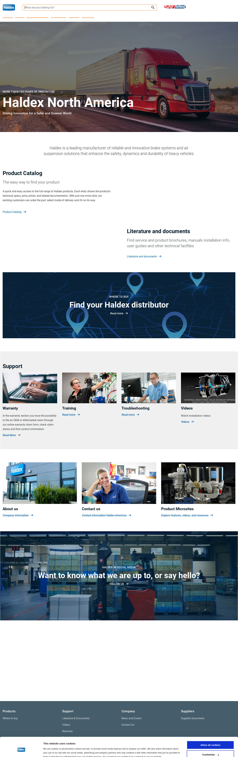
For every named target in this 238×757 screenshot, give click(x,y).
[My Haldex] (230, 7)
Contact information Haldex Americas (106, 588)
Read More (11, 507)
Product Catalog (14, 226)
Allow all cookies (210, 729)
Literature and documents (144, 307)
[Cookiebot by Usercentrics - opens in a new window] (21, 750)
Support (20, 15)
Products (8, 15)
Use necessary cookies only (210, 748)
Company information (18, 588)
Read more (119, 386)
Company (74, 15)
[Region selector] (209, 7)
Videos (187, 494)
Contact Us (88, 15)
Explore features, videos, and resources (187, 588)
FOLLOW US (119, 656)
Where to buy (59, 15)
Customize (210, 739)
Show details (51, 750)
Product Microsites (38, 15)
